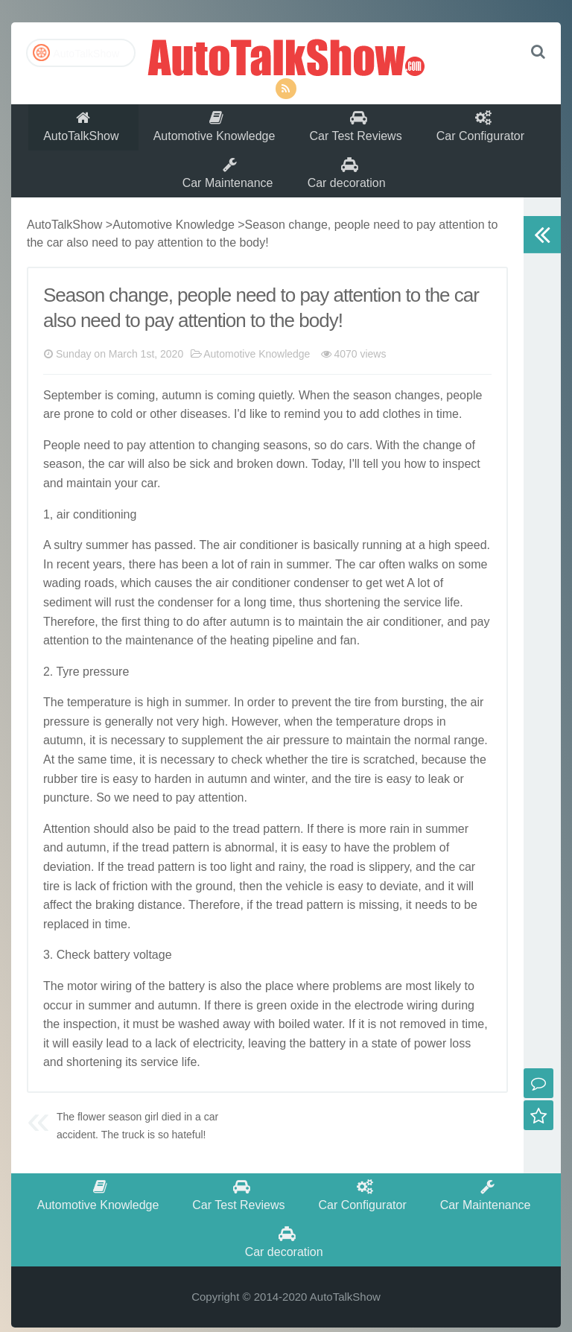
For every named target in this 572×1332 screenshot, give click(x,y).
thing (157, 640)
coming (136, 413)
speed (470, 563)
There (58, 640)
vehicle (303, 904)
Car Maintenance (228, 187)
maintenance (159, 659)
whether (287, 778)
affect (57, 923)
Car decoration (350, 187)
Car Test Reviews (359, 131)
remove (419, 1042)
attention (171, 463)
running (381, 563)
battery (112, 973)
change (414, 413)
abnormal (250, 866)
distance (160, 923)
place (279, 1004)
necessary (138, 759)
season (372, 413)
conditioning (104, 533)
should (111, 847)
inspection (90, 1042)
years (107, 583)
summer (107, 563)
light (241, 885)
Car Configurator (486, 131)
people (464, 413)
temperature (99, 720)
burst (414, 720)
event (316, 720)
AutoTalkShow (286, 56)
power (430, 1062)
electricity (217, 1062)
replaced (66, 942)
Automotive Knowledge (215, 131)
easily (87, 1062)
